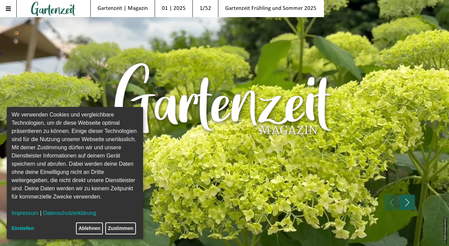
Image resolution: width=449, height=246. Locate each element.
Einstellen (23, 228)
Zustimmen (121, 228)
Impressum (25, 213)
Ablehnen (89, 228)
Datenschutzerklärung (69, 213)
